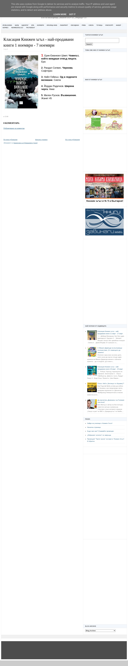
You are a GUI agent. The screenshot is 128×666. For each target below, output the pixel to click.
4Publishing (7, 25)
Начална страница (94, 427)
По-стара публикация (72, 140)
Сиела (91, 25)
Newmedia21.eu (17, 27)
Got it (72, 14)
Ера (32, 25)
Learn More (59, 14)
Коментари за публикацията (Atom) (25, 143)
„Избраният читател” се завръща (99, 435)
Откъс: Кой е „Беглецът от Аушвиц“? (111, 383)
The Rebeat (30, 27)
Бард (17, 25)
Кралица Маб (52, 25)
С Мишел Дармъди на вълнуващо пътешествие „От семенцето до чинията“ (110, 350)
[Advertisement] (105, 152)
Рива (84, 25)
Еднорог (25, 25)
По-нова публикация (10, 140)
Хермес (5, 27)
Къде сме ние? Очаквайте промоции (100, 431)
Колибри (40, 25)
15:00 (6, 116)
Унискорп (109, 25)
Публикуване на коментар (14, 128)
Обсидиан (75, 25)
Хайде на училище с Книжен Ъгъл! (99, 423)
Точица (99, 25)
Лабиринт (64, 25)
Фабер (118, 25)
